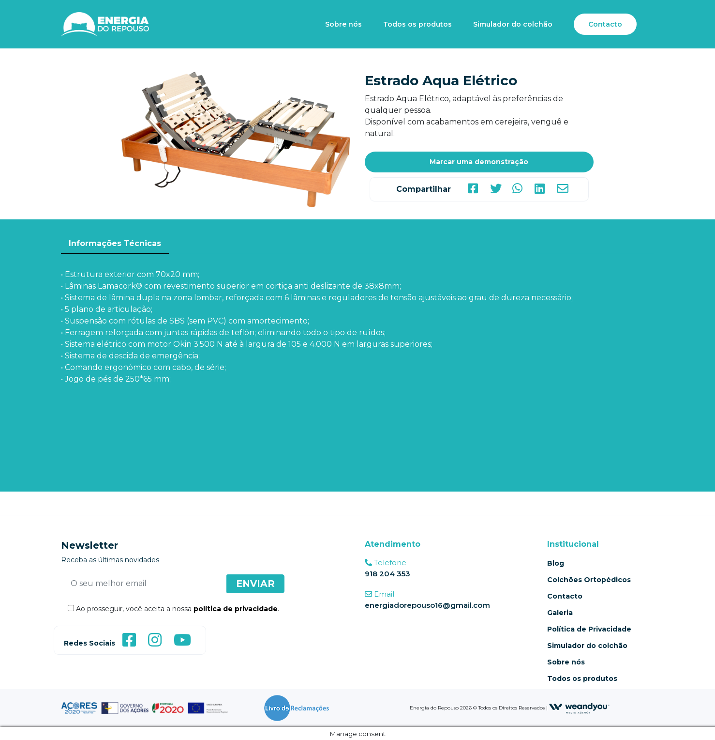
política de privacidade (236, 608)
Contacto (605, 24)
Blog (555, 563)
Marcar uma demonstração (479, 161)
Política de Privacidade (589, 629)
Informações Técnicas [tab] (115, 243)
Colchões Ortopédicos (589, 579)
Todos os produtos (417, 24)
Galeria (560, 612)
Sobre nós (343, 24)
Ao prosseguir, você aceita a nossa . (170, 608)
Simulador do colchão (512, 24)
